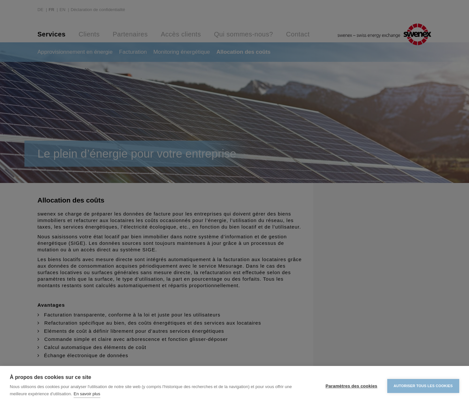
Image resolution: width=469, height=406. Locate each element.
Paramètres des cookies (351, 386)
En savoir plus (87, 393)
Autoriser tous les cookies (423, 386)
